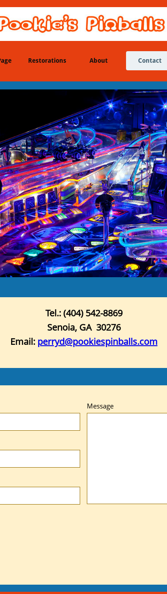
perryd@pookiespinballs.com (97, 341)
